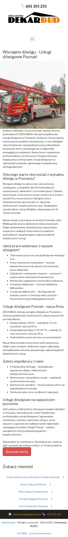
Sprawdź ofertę (17, 452)
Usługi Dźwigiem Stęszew (33, 498)
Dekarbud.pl (8, 522)
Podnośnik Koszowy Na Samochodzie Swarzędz (33, 477)
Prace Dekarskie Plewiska (33, 506)
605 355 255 (34, 6)
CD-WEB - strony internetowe (34, 533)
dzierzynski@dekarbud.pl (24, 514)
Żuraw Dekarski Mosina (33, 484)
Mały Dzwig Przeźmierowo (33, 491)
